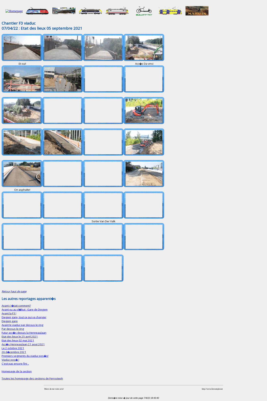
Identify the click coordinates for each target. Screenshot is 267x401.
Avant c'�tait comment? (16, 305)
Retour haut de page (14, 291)
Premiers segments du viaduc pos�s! (25, 356)
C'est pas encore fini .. (15, 363)
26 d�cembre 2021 (14, 352)
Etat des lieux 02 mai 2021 (18, 340)
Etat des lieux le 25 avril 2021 (20, 336)
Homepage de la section (17, 371)
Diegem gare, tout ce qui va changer (24, 317)
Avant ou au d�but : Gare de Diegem (25, 309)
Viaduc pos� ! (10, 360)
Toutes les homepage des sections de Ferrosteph (32, 378)
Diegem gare (10, 321)
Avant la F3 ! (9, 313)
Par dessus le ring (13, 329)
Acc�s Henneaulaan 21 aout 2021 (23, 344)
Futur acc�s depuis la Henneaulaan (24, 333)
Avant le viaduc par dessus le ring (22, 325)
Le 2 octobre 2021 (13, 348)
